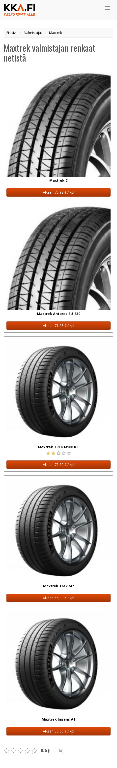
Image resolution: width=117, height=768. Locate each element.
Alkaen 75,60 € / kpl (58, 464)
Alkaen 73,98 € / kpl (58, 192)
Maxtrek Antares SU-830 (58, 313)
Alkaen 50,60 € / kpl (58, 731)
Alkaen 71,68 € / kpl (58, 325)
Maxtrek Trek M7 (58, 586)
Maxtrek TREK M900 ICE (58, 447)
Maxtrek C (58, 180)
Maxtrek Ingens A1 (58, 719)
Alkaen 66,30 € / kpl (58, 597)
